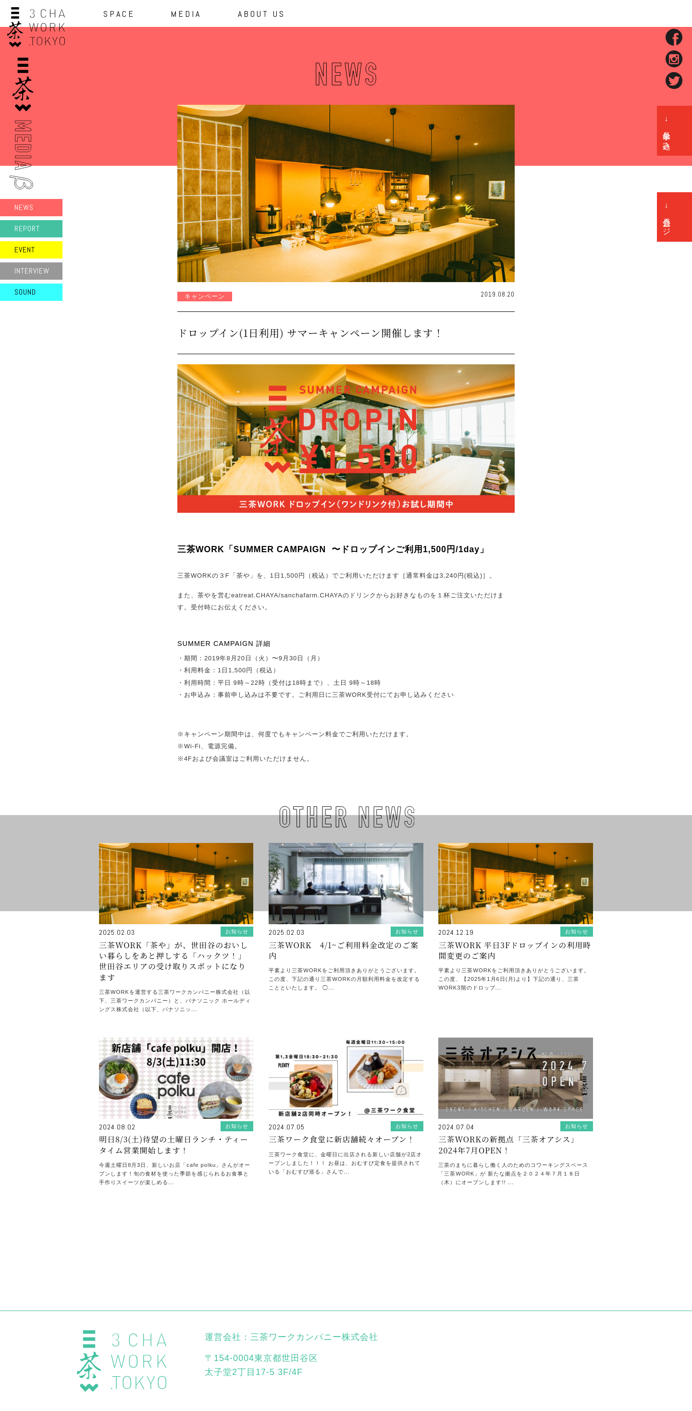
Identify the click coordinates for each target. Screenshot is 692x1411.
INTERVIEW (31, 271)
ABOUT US (261, 14)
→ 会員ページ (667, 217)
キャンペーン (205, 296)
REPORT (27, 228)
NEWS (24, 207)
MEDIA (186, 14)
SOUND (25, 292)
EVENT (24, 250)
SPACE (119, 14)
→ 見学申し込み (667, 130)
